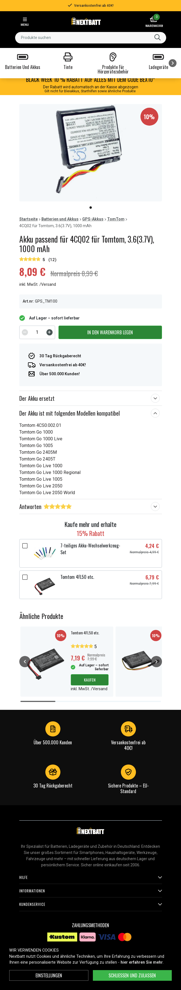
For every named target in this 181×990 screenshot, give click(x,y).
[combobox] (90, 37)
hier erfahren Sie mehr (142, 962)
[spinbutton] (37, 332)
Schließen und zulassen (132, 975)
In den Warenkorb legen (110, 332)
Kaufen (89, 680)
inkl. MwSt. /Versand (37, 284)
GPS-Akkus (93, 219)
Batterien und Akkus (60, 219)
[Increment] (49, 332)
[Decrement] (25, 332)
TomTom (115, 219)
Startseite (28, 219)
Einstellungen (49, 975)
